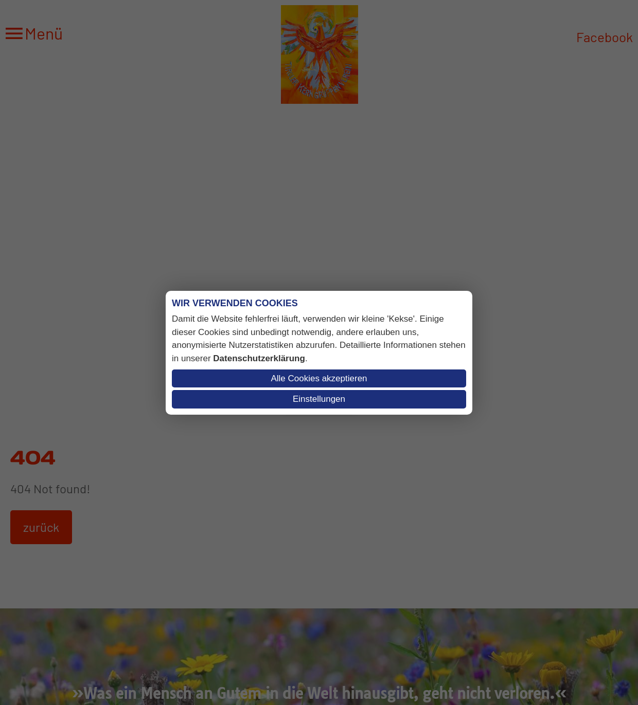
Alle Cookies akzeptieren (319, 378)
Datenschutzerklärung (259, 358)
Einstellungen (319, 399)
